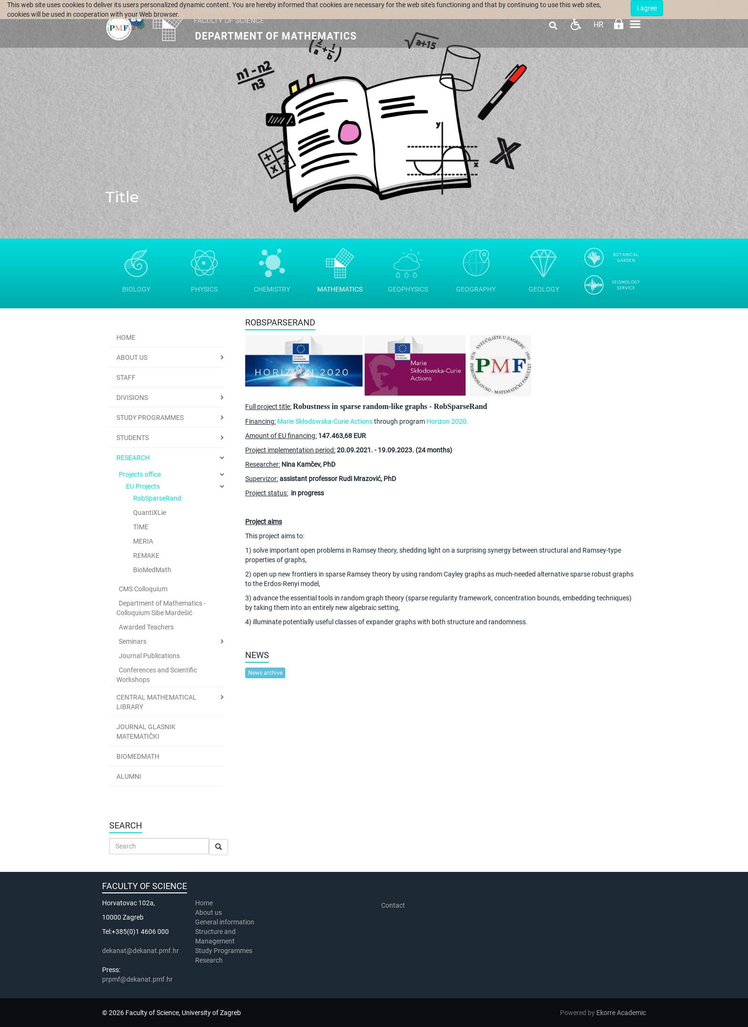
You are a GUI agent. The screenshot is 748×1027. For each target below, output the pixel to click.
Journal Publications (149, 656)
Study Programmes (150, 417)
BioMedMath (152, 570)
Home (125, 337)
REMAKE (146, 555)
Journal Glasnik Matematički (146, 731)
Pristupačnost (575, 24)
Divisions (132, 397)
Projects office (140, 474)
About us (209, 912)
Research (133, 457)
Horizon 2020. (447, 421)
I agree (647, 8)
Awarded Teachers (146, 627)
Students (132, 437)
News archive (265, 673)
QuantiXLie (149, 512)
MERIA (143, 541)
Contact (393, 905)
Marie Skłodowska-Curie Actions (325, 421)
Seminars (132, 641)
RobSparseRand (157, 498)
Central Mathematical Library (156, 702)
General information (224, 922)
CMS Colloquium (143, 589)
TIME (140, 527)
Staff (125, 377)
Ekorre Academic (621, 1013)
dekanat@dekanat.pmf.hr (140, 950)
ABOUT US (131, 357)
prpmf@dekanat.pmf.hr (137, 979)
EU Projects (143, 486)
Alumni (128, 776)
